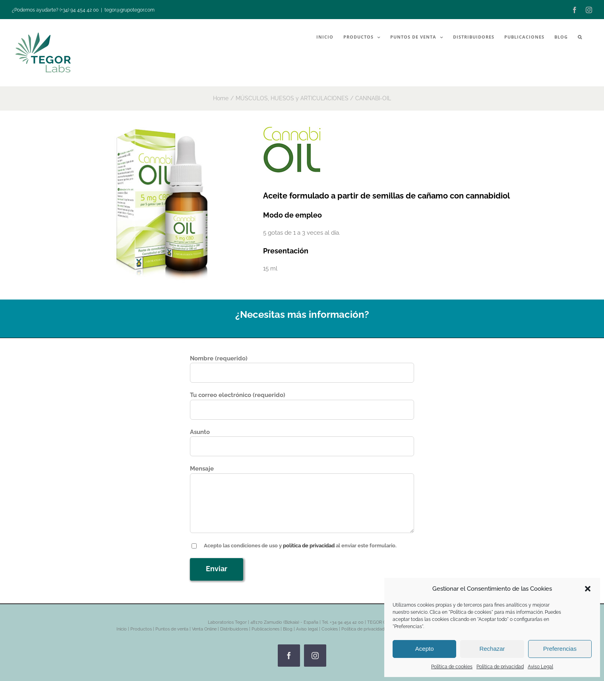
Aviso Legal (540, 666)
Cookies (329, 629)
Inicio (121, 629)
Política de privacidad (500, 666)
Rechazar (492, 648)
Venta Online (204, 629)
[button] (588, 589)
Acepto (424, 648)
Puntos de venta (171, 629)
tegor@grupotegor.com (130, 10)
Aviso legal (307, 629)
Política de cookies (451, 666)
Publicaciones (265, 629)
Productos (141, 629)
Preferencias (560, 648)
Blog (287, 629)
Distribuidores (234, 629)
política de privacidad (309, 546)
